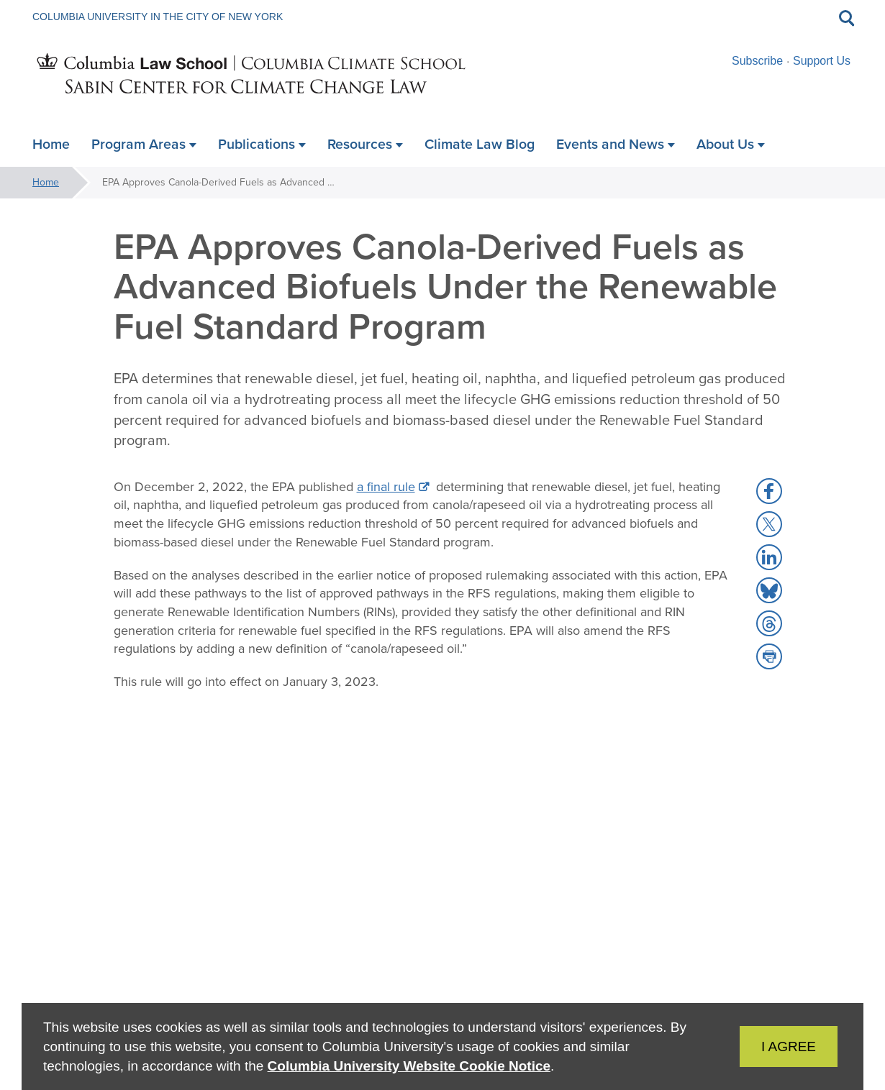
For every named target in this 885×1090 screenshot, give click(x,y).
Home (45, 182)
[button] (769, 491)
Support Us (821, 61)
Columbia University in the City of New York (157, 16)
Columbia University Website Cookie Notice (409, 1065)
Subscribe (757, 61)
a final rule (386, 486)
